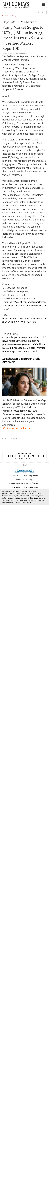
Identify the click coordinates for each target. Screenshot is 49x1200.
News (15, 476)
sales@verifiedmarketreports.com (28, 302)
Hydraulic (5, 16)
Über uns (35, 483)
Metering (13, 16)
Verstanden (25, 502)
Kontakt (24, 476)
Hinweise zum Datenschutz (18, 483)
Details (17, 502)
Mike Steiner (16, 487)
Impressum (33, 476)
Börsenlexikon (24, 453)
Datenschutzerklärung (23, 479)
